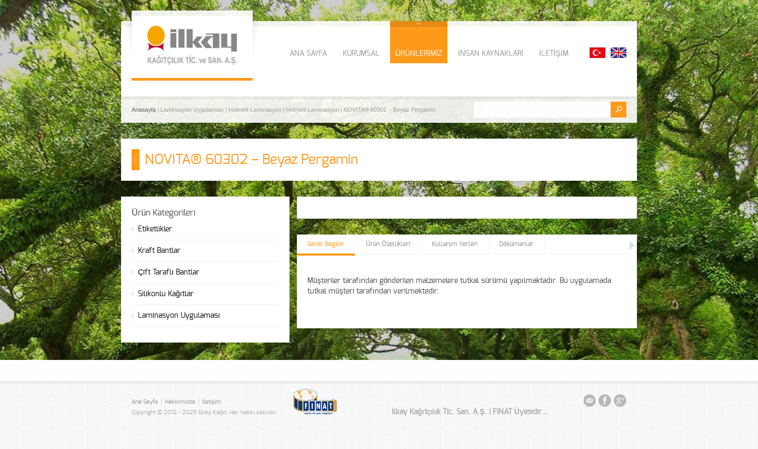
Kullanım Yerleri (454, 244)
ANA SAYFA (308, 53)
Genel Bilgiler (325, 244)
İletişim (211, 402)
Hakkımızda (180, 402)
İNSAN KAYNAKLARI (490, 53)
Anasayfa (144, 109)
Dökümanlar (516, 244)
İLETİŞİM (553, 53)
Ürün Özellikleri (388, 244)
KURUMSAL (361, 53)
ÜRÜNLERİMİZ (418, 53)
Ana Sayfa (145, 402)
